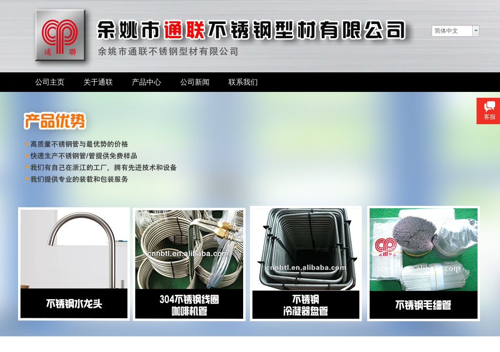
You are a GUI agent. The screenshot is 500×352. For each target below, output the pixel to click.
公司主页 (49, 82)
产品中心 (146, 82)
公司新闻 (194, 82)
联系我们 (243, 82)
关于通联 (98, 82)
